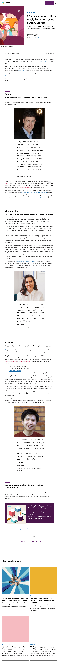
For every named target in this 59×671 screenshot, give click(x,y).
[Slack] (6, 3)
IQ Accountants (37, 218)
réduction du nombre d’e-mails (26, 261)
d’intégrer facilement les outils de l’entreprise (34, 192)
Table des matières (7, 46)
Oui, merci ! (22, 541)
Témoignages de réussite (24, 529)
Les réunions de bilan (15, 370)
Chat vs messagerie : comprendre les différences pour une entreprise (43, 648)
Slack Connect (22, 70)
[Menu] (56, 3)
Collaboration (31, 12)
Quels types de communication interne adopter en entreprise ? (14, 648)
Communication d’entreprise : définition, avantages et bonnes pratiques (42, 600)
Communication (11, 529)
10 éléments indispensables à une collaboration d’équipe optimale (15, 599)
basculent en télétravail (41, 61)
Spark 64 (7, 349)
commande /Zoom (38, 198)
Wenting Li (37, 37)
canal (39, 74)
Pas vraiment (36, 541)
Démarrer (49, 3)
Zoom (22, 194)
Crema (7, 101)
